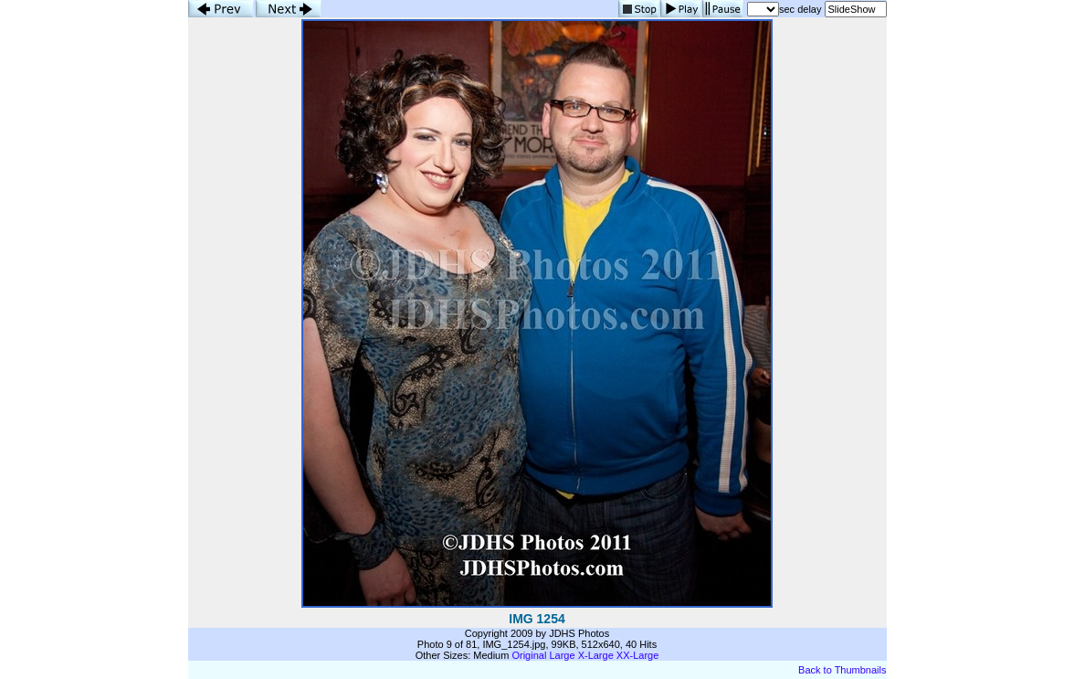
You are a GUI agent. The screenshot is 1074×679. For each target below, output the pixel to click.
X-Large (596, 655)
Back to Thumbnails (842, 669)
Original (528, 655)
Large (561, 655)
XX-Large (637, 655)
